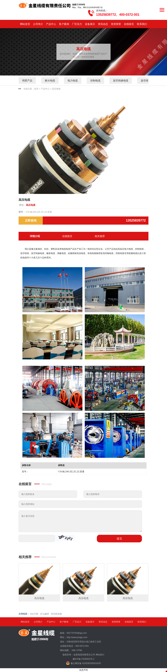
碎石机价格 (56, 614)
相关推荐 (100, 236)
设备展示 (90, 24)
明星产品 (27, 80)
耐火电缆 (50, 80)
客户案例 (64, 24)
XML (74, 650)
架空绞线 (146, 80)
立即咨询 (30, 220)
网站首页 (25, 24)
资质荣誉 (116, 24)
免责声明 (83, 670)
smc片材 (34, 614)
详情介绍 (35, 236)
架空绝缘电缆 (120, 80)
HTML (79, 650)
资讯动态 (103, 24)
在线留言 (129, 24)
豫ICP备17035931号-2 (83, 659)
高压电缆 (56, 89)
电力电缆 (73, 80)
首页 (36, 89)
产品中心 (51, 24)
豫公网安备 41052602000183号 (83, 663)
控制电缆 (95, 80)
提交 (119, 538)
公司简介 (38, 24)
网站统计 (100, 654)
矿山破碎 (44, 614)
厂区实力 (77, 24)
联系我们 (142, 24)
